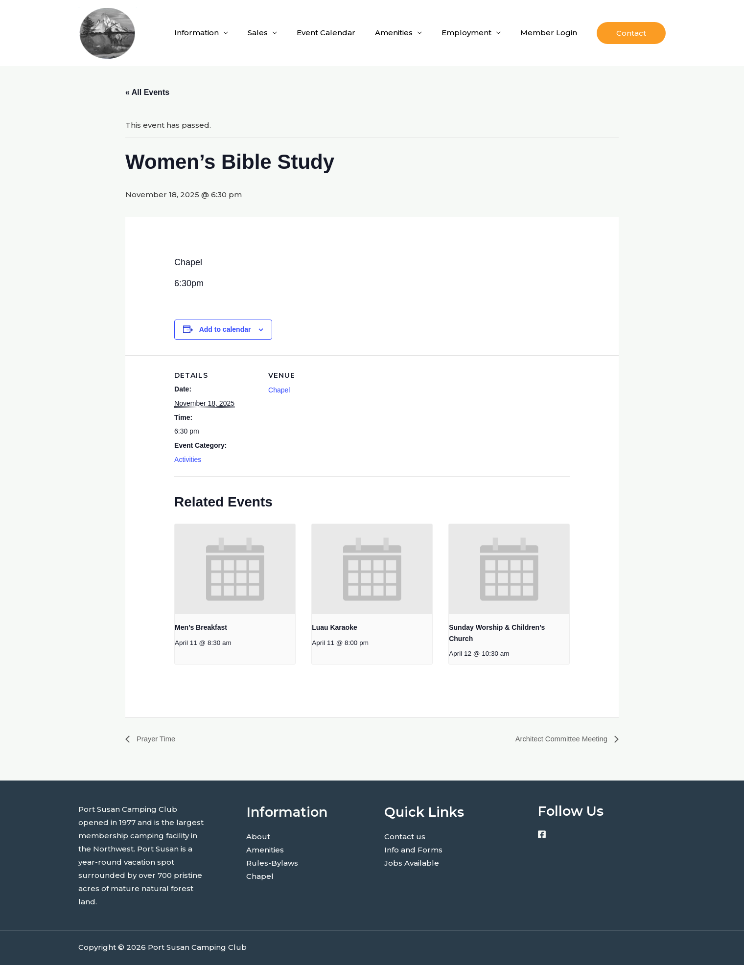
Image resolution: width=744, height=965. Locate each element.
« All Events (147, 92)
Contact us (404, 836)
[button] (631, 33)
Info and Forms (413, 849)
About (258, 836)
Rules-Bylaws (272, 863)
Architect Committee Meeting (558, 739)
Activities (187, 459)
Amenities (394, 32)
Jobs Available (411, 863)
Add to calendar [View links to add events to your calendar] (225, 329)
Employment (466, 32)
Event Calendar (326, 32)
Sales (258, 32)
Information (196, 32)
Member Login (548, 32)
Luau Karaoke (334, 627)
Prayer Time (157, 739)
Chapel (279, 390)
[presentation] (235, 569)
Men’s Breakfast (201, 627)
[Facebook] (541, 834)
